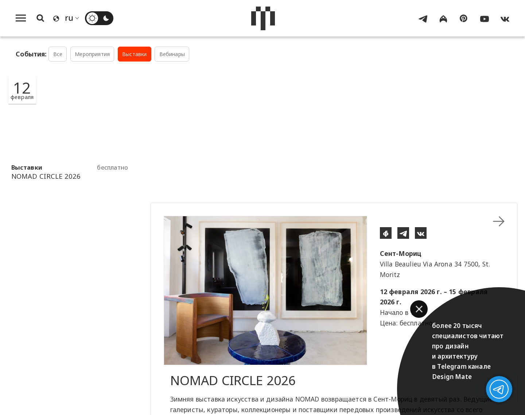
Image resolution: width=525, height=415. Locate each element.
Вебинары (172, 54)
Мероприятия (92, 54)
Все (58, 54)
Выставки (134, 54)
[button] (419, 309)
